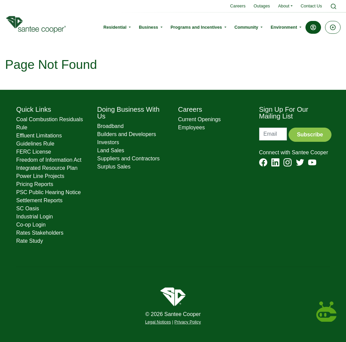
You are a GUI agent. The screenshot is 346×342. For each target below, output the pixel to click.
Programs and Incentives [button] (197, 27)
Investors (108, 142)
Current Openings (199, 119)
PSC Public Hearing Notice (48, 192)
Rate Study (29, 241)
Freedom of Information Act (48, 160)
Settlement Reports (39, 200)
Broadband (110, 126)
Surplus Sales (114, 166)
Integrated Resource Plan (46, 168)
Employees (191, 127)
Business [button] (149, 27)
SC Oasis (27, 208)
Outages (262, 5)
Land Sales (110, 150)
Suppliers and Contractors (128, 158)
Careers (238, 5)
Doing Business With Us (128, 113)
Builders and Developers (126, 134)
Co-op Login (31, 225)
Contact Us (311, 5)
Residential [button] (115, 27)
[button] (313, 27)
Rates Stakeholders (40, 233)
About (283, 5)
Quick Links (33, 109)
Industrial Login (34, 216)
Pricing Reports (34, 184)
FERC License (33, 152)
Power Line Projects (40, 176)
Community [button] (247, 27)
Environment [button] (284, 27)
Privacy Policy (187, 322)
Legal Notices (158, 322)
